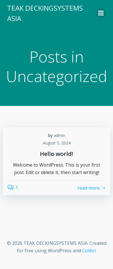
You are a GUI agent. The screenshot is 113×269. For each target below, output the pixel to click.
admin (59, 135)
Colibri (89, 250)
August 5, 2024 (57, 143)
